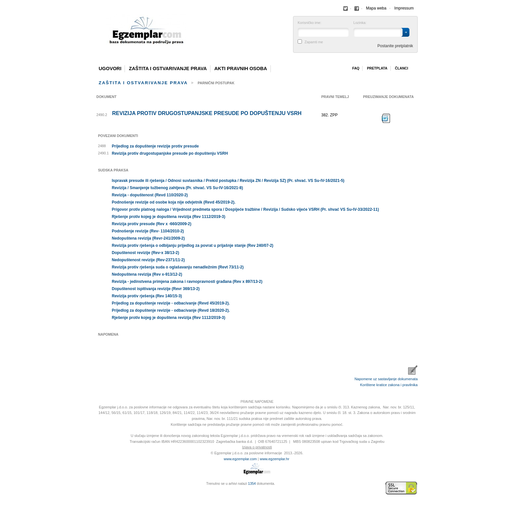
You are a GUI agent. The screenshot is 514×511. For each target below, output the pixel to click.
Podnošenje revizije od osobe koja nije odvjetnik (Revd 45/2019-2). (173, 202)
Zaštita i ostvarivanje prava (168, 68)
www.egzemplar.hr (274, 459)
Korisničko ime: (309, 23)
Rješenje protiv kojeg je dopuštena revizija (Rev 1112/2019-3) (168, 216)
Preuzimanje (386, 118)
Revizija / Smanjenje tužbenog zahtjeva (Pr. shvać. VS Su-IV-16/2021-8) (177, 188)
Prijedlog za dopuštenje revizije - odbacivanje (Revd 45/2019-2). (171, 303)
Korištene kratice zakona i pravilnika (389, 385)
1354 (252, 483)
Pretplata (377, 68)
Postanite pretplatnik (395, 46)
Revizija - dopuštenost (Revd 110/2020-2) (150, 195)
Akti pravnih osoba (240, 68)
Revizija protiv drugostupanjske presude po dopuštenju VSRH (207, 113)
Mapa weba (376, 8)
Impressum (404, 8)
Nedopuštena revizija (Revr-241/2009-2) (148, 238)
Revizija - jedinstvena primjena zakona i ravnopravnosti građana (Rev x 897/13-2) (187, 281)
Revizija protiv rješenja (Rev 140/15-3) (147, 296)
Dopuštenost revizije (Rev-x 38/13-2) (145, 252)
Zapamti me (314, 42)
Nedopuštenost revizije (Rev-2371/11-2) (148, 260)
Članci (401, 68)
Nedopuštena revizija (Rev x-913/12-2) (147, 274)
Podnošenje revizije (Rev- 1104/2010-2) (148, 231)
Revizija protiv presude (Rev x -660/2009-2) (151, 224)
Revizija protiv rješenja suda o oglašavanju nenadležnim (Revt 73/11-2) (178, 267)
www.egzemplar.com (240, 459)
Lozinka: (359, 23)
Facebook (345, 8)
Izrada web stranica (98, 488)
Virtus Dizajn (98, 491)
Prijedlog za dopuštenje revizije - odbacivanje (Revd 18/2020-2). (171, 310)
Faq (355, 68)
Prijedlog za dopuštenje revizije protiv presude (155, 146)
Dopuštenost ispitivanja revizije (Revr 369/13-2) (156, 288)
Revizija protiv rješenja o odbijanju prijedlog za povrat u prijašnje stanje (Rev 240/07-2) (192, 245)
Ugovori (110, 68)
